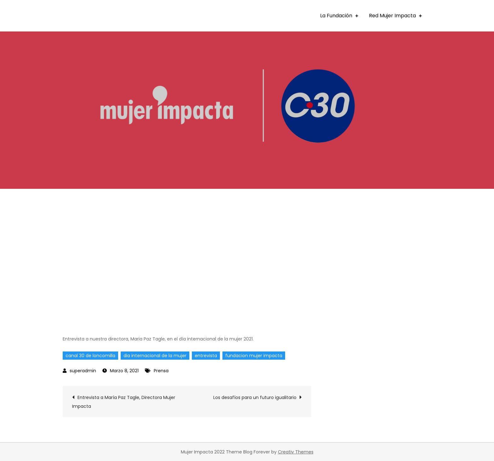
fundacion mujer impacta (253, 355)
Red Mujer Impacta (392, 15)
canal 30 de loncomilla (90, 355)
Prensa (161, 371)
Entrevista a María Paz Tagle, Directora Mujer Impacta (123, 401)
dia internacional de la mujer (155, 355)
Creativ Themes (295, 452)
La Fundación (336, 15)
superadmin (83, 371)
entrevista (206, 355)
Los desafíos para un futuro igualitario (254, 397)
